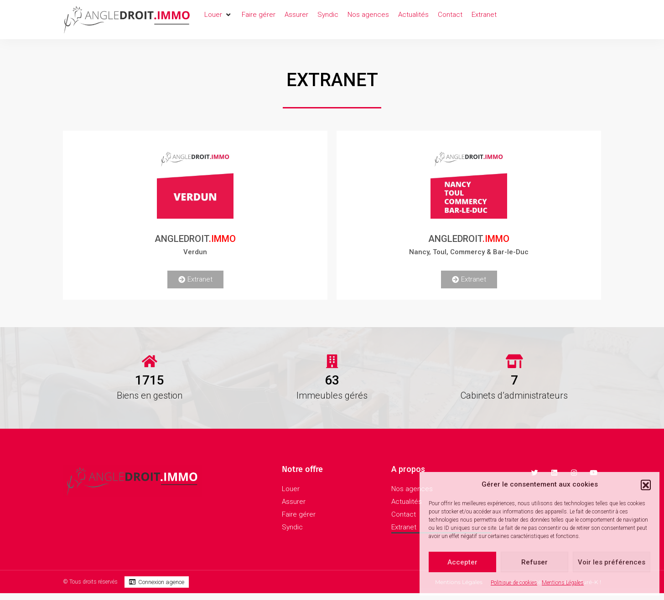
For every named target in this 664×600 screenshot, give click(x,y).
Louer (291, 489)
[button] (645, 484)
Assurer (294, 501)
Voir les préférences (611, 562)
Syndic (292, 527)
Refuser (534, 562)
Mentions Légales (563, 582)
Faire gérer (299, 514)
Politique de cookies (514, 582)
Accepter (462, 562)
